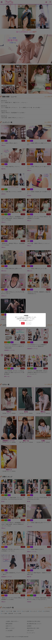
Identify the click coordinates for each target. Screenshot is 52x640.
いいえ (28, 323)
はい (23, 323)
